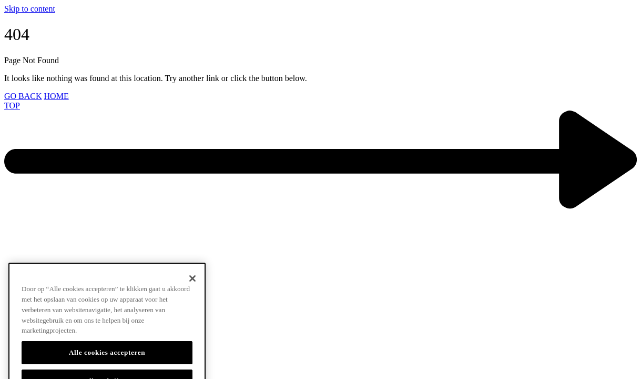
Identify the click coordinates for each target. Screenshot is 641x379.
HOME (56, 96)
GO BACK (23, 96)
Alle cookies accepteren (107, 357)
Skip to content (29, 8)
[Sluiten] (192, 283)
